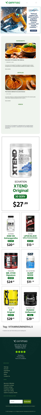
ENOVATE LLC (32, 411)
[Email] (16, 401)
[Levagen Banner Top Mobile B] (20, 20)
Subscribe (27, 402)
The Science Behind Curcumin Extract (15, 91)
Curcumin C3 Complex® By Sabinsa (14, 60)
